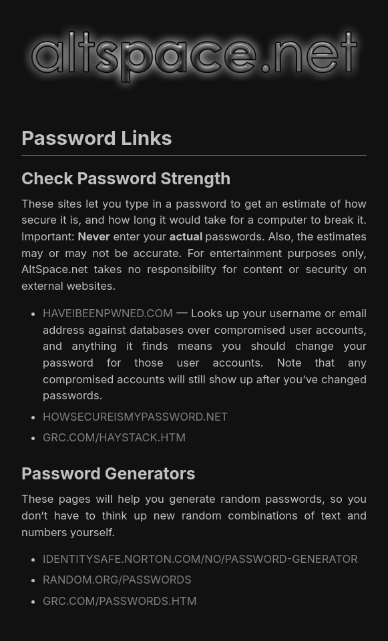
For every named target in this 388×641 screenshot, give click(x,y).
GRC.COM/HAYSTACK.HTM (114, 437)
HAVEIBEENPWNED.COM (108, 313)
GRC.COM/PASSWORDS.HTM (120, 601)
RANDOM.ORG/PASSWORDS (117, 579)
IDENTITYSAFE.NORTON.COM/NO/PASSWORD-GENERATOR (200, 559)
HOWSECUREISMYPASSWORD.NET (135, 416)
